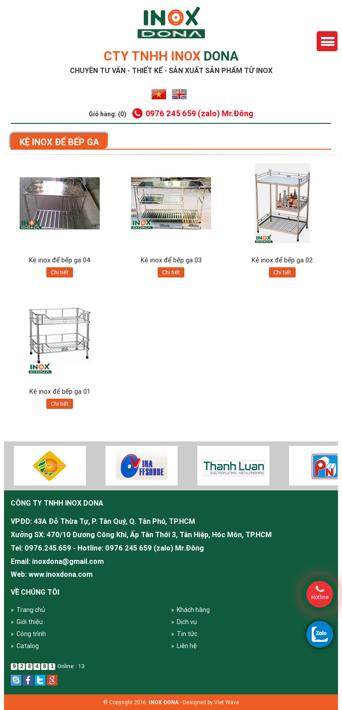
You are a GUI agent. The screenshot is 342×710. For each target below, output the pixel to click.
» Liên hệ (184, 646)
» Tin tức (184, 634)
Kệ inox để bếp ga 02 (282, 260)
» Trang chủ (28, 610)
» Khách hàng (190, 610)
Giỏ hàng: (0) (107, 114)
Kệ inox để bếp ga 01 (59, 391)
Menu (327, 41)
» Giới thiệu (27, 622)
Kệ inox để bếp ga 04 (60, 260)
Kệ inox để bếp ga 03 (171, 260)
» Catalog (25, 646)
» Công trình (28, 634)
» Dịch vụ (184, 622)
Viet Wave (226, 702)
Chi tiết (60, 272)
